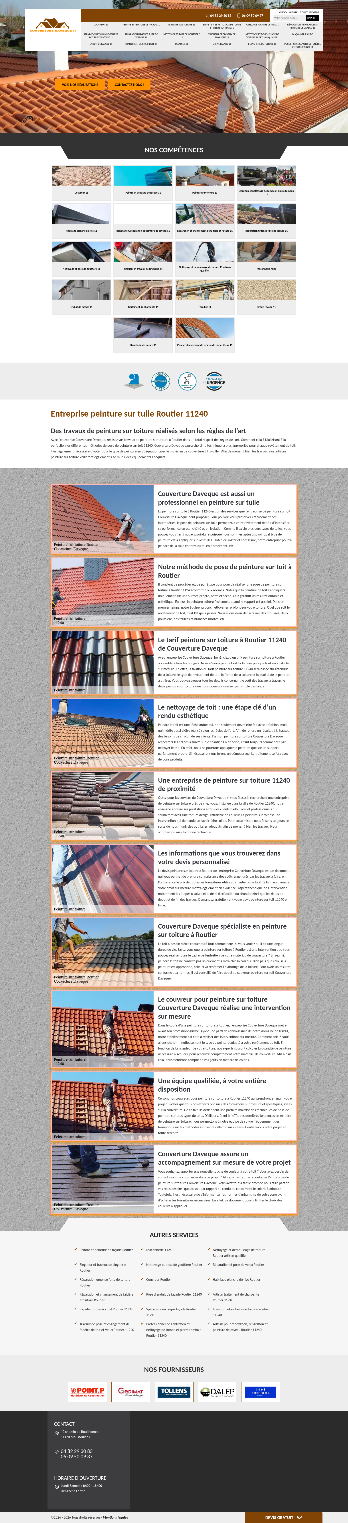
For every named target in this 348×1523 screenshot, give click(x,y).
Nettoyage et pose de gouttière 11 (181, 36)
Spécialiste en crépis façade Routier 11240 (171, 1312)
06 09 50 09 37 (249, 16)
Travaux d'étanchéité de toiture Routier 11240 (241, 1312)
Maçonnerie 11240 (160, 1250)
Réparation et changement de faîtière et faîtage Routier (106, 1297)
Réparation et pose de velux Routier (238, 1265)
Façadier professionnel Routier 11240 (106, 1309)
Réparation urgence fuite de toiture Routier (105, 1282)
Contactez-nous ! (129, 85)
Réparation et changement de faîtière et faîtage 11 (101, 36)
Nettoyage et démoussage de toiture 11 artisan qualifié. (262, 36)
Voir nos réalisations (80, 85)
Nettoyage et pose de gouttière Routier (174, 1265)
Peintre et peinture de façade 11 (141, 24)
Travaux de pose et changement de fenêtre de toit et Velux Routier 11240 (107, 1327)
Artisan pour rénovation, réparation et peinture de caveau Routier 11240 (240, 1327)
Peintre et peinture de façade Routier (106, 1250)
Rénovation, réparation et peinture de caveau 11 (302, 26)
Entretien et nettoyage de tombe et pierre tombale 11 (222, 26)
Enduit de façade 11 (101, 44)
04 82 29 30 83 (218, 16)
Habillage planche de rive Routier (236, 1279)
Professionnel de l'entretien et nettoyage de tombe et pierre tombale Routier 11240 (173, 1330)
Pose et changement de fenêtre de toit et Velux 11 (302, 46)
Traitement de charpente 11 (141, 44)
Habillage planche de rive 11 (262, 24)
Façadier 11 (181, 44)
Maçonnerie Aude (302, 34)
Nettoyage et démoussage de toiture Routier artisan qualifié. (239, 1253)
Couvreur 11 (101, 24)
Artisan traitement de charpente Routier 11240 (236, 1297)
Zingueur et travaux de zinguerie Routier (103, 1268)
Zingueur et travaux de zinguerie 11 (221, 36)
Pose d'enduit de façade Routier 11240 (174, 1294)
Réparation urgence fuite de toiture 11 (141, 36)
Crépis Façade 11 (222, 44)
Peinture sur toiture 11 (181, 24)
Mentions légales (115, 1517)
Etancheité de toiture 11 (262, 44)
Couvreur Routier (158, 1279)
